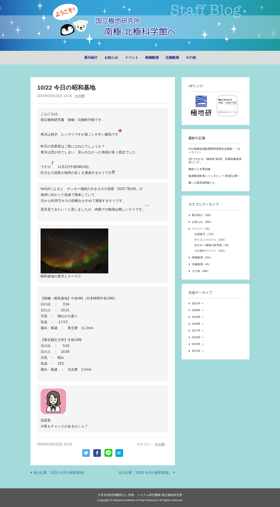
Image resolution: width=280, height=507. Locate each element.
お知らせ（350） (202, 221)
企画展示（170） (204, 234)
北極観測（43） (201, 264)
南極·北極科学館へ (140, 31)
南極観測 (152, 57)
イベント (131, 57)
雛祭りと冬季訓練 (199, 169)
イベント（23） (201, 228)
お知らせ (111, 57)
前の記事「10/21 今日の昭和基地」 (60, 472)
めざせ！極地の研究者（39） (212, 245)
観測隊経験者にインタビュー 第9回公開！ (214, 175)
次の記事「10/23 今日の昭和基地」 (145, 472)
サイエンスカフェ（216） (210, 239)
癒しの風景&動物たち (201, 182)
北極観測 (172, 57)
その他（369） (201, 271)
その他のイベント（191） (210, 250)
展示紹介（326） (202, 215)
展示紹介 (91, 57)
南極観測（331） (202, 257)
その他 (191, 57)
